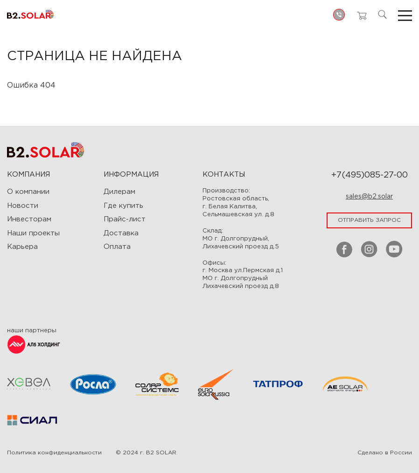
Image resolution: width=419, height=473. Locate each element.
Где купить (123, 206)
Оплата (117, 247)
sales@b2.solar (369, 196)
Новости (22, 206)
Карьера (22, 247)
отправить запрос (369, 220)
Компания (28, 174)
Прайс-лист (125, 219)
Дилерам (119, 192)
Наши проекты (33, 233)
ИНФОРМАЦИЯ (131, 174)
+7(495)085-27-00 (369, 175)
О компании (28, 192)
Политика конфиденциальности (54, 452)
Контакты (224, 174)
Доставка (121, 233)
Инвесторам (29, 219)
